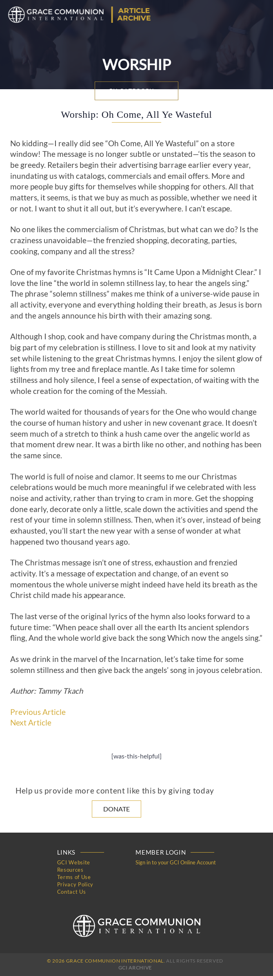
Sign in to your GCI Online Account (175, 862)
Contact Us (71, 891)
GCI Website (73, 862)
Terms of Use (74, 877)
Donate (116, 809)
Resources (70, 869)
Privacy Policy (75, 884)
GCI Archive (135, 968)
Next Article (30, 722)
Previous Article (38, 712)
